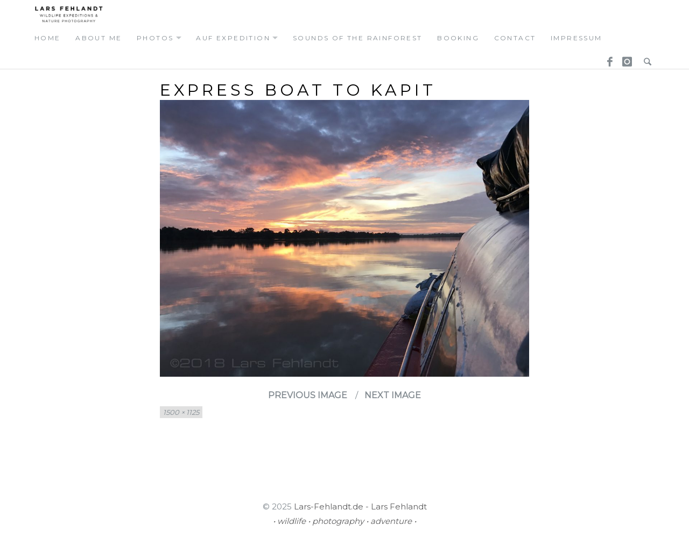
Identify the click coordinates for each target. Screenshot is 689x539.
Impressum (576, 38)
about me (98, 38)
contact (515, 38)
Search (645, 58)
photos (155, 38)
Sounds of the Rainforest (358, 38)
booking (458, 38)
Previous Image (307, 395)
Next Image (392, 395)
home (47, 38)
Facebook (606, 58)
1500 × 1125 (181, 412)
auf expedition (233, 38)
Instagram (625, 58)
